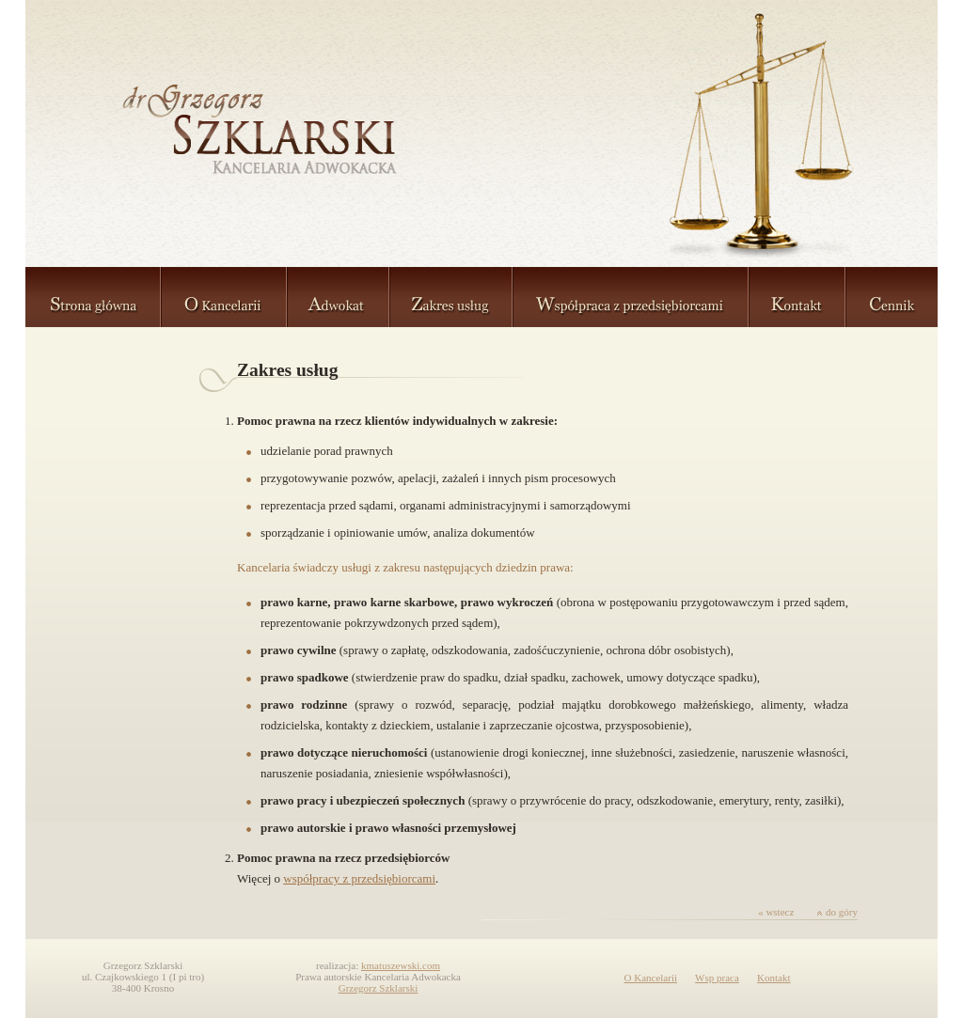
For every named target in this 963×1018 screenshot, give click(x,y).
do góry (837, 911)
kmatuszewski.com (400, 965)
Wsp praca (717, 977)
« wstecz (776, 911)
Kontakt (773, 977)
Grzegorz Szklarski (378, 988)
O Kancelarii (651, 977)
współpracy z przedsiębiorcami (359, 878)
